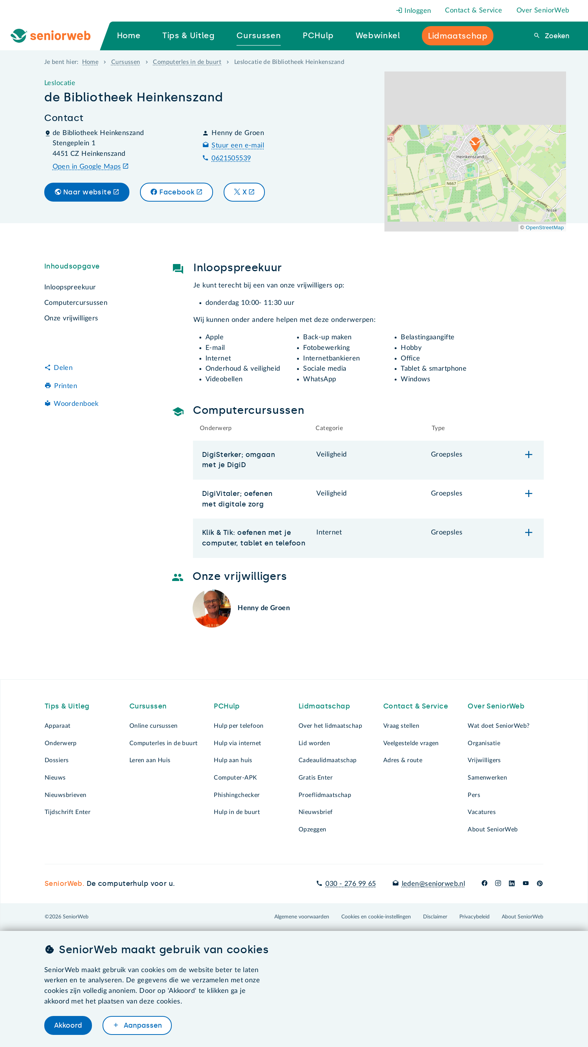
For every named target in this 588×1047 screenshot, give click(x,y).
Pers (474, 795)
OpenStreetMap (545, 227)
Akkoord (68, 1025)
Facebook (176, 192)
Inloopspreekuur (70, 287)
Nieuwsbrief (316, 812)
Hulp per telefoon (238, 726)
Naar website (87, 192)
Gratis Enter (316, 778)
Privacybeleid (474, 917)
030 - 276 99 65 (350, 884)
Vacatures (482, 812)
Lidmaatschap (324, 706)
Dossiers (56, 760)
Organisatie (484, 743)
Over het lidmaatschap (330, 726)
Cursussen (125, 62)
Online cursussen (153, 726)
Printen (65, 386)
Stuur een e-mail (238, 145)
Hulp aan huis (233, 760)
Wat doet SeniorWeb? (498, 726)
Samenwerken (487, 778)
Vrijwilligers (484, 760)
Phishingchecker (237, 795)
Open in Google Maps (87, 166)
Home (90, 62)
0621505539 (231, 158)
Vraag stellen (401, 726)
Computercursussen (75, 303)
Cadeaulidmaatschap (328, 760)
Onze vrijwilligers (71, 318)
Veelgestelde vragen (411, 743)
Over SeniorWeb (542, 10)
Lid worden (314, 743)
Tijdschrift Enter (67, 812)
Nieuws (55, 778)
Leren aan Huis (150, 760)
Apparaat (57, 726)
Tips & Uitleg (67, 706)
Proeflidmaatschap (325, 795)
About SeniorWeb (493, 829)
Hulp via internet (237, 743)
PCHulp (227, 706)
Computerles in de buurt (187, 62)
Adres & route (403, 760)
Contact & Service (473, 10)
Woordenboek (76, 404)
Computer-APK (235, 778)
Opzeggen (312, 829)
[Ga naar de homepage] (57, 36)
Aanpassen (142, 1025)
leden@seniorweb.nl (433, 884)
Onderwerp (61, 743)
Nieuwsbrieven (66, 795)
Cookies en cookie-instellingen (376, 917)
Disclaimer (435, 917)
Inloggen (413, 11)
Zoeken (556, 36)
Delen (63, 368)
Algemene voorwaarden (301, 917)
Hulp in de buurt (237, 812)
